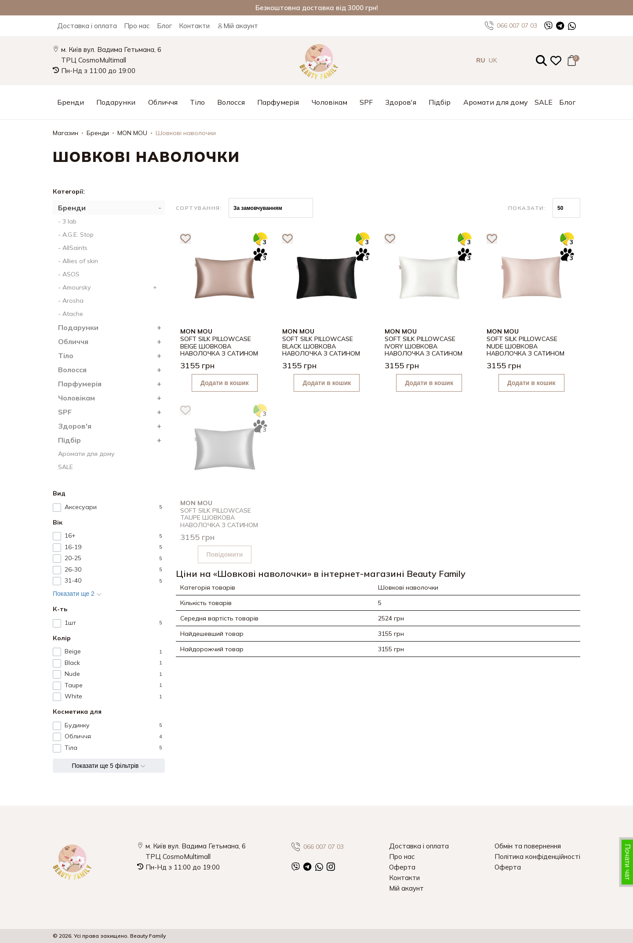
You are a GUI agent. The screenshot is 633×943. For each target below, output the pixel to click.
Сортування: (199, 208)
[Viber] (548, 26)
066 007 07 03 (511, 26)
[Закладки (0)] (555, 60)
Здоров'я (400, 102)
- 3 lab (67, 221)
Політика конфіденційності (537, 856)
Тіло (197, 102)
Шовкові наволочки (186, 133)
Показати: (527, 208)
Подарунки (115, 102)
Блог (164, 26)
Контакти (194, 26)
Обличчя (163, 102)
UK (493, 60)
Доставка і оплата (87, 26)
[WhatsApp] (572, 26)
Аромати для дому (495, 102)
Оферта (402, 867)
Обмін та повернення (528, 846)
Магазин (65, 133)
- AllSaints (72, 248)
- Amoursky (109, 287)
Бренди (70, 102)
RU (480, 60)
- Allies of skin (78, 261)
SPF (366, 102)
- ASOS (69, 274)
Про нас (137, 26)
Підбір (440, 102)
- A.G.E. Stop (76, 235)
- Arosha (71, 301)
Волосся (231, 102)
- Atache (70, 314)
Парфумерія (278, 102)
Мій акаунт (237, 26)
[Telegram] (560, 26)
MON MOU (132, 133)
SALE (544, 102)
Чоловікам (329, 102)
